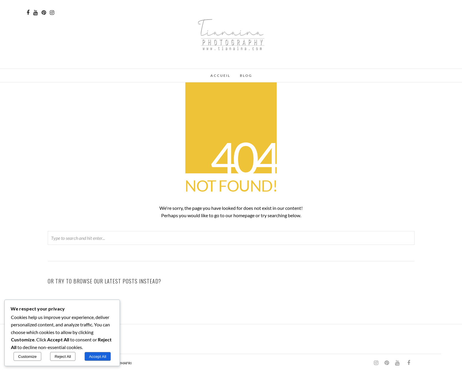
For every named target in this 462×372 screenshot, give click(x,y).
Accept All (97, 356)
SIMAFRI (125, 363)
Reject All (63, 356)
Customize (27, 356)
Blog (246, 75)
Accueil (220, 75)
